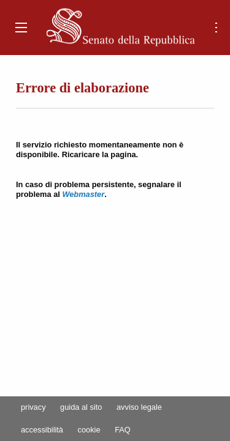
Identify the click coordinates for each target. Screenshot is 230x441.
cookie (89, 430)
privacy (33, 408)
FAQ (123, 430)
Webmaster (83, 194)
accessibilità (42, 430)
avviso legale (139, 408)
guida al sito (81, 408)
